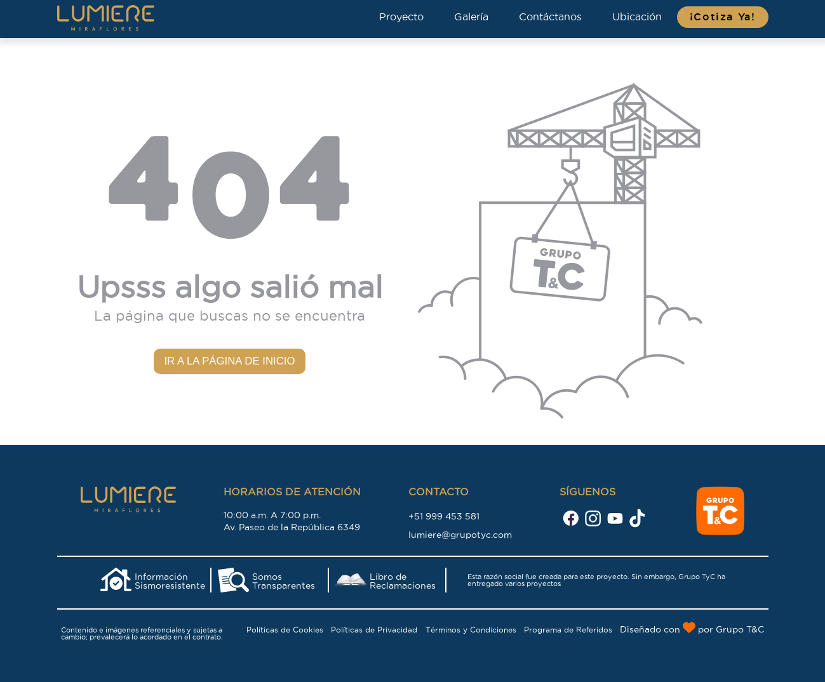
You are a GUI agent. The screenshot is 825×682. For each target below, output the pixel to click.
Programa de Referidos (568, 629)
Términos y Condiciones (471, 629)
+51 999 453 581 (444, 516)
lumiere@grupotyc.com (460, 535)
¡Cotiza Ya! (723, 16)
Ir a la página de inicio (229, 361)
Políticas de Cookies (284, 629)
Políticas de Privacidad (374, 629)
